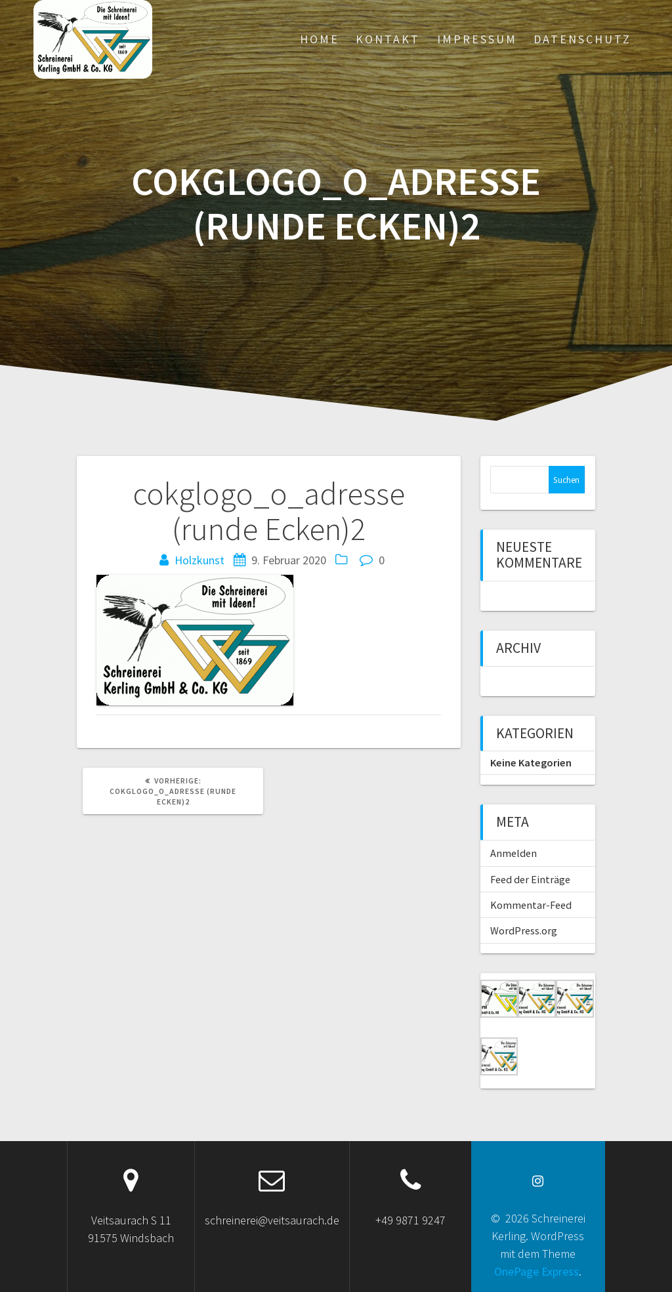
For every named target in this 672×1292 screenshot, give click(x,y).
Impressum (477, 39)
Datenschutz (582, 39)
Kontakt (388, 39)
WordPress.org (523, 930)
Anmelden (513, 853)
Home (319, 39)
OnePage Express (536, 1271)
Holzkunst (199, 560)
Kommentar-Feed (531, 904)
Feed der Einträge (530, 879)
